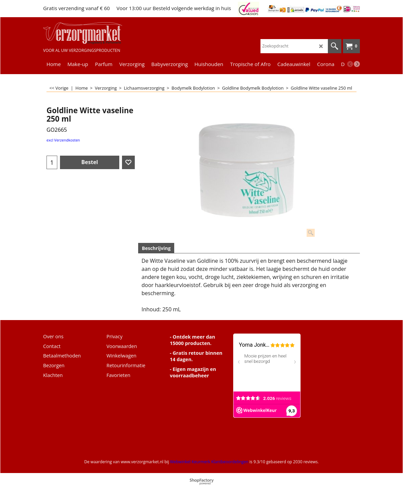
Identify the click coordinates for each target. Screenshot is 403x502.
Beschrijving (156, 248)
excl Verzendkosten (63, 140)
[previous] (350, 64)
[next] (357, 64)
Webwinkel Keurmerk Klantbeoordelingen (209, 462)
